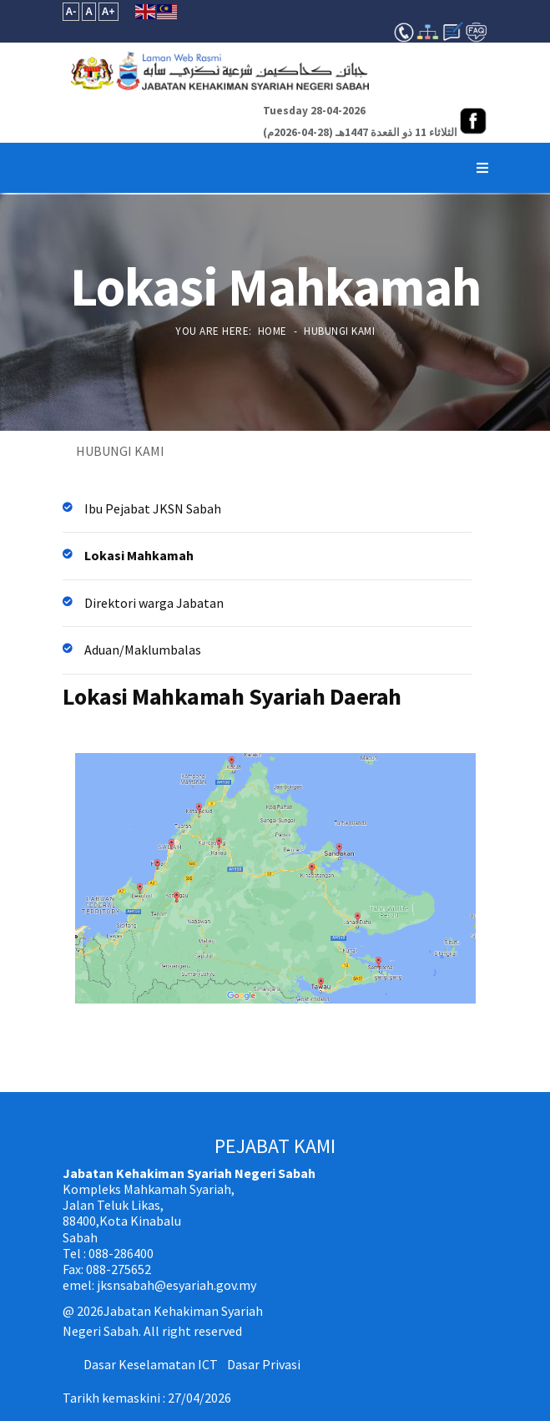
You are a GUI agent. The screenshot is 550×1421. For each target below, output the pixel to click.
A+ (108, 12)
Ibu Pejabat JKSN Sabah (152, 508)
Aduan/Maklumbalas (142, 649)
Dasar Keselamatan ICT (150, 1364)
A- (71, 12)
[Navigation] (482, 167)
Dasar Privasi (263, 1364)
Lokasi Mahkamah (139, 555)
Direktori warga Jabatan (154, 602)
